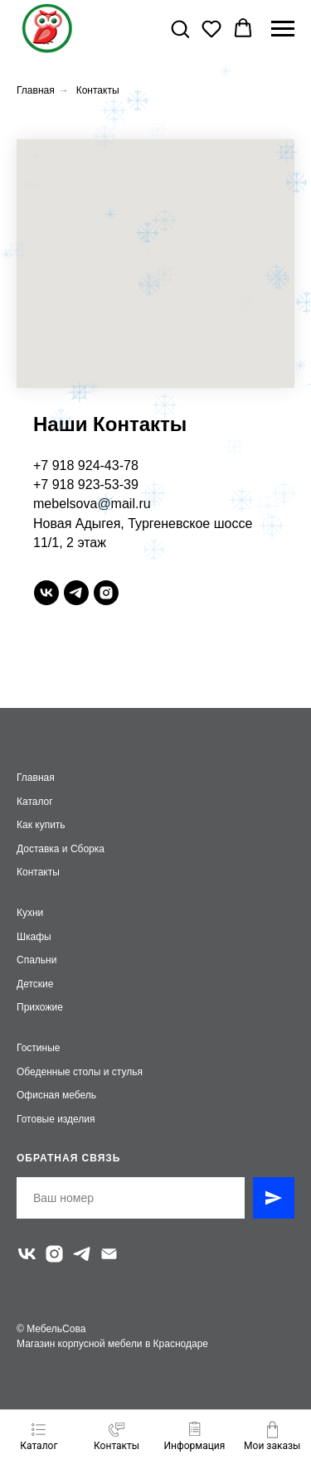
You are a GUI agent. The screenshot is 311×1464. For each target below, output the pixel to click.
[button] (180, 28)
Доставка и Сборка (60, 849)
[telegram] (76, 592)
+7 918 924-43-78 (85, 465)
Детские (35, 984)
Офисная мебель (56, 1095)
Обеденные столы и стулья (80, 1072)
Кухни (30, 913)
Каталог (35, 801)
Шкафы (34, 937)
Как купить (41, 825)
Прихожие (40, 1007)
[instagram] (106, 592)
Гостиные (39, 1048)
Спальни (36, 960)
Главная (36, 90)
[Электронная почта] (109, 1253)
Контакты (97, 90)
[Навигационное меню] (282, 29)
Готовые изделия (56, 1119)
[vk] (46, 592)
